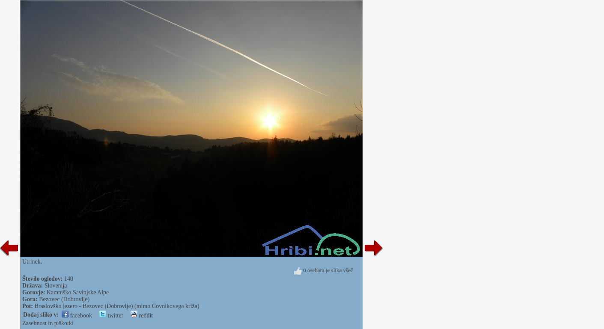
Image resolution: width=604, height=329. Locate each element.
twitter (111, 315)
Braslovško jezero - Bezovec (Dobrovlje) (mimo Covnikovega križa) (116, 306)
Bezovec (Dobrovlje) (64, 299)
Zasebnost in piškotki (48, 323)
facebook (77, 315)
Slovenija (56, 285)
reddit (142, 315)
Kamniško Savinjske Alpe (78, 292)
